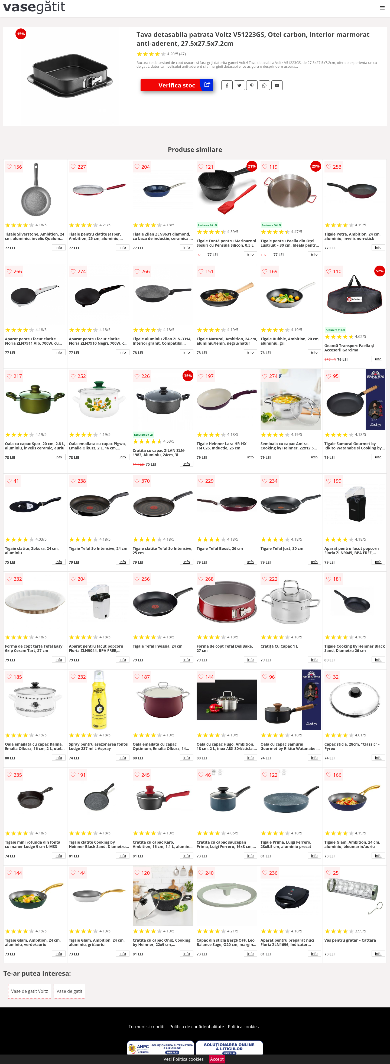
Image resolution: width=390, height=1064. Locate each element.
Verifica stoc (186, 85)
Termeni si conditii (147, 1027)
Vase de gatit (69, 991)
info (59, 247)
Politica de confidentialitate (197, 1027)
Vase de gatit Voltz (29, 991)
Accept (217, 1059)
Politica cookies (243, 1027)
